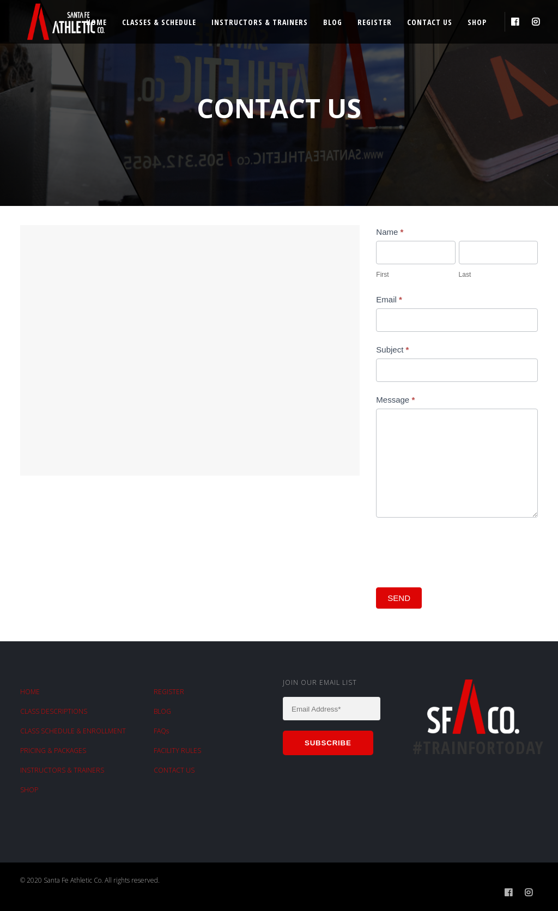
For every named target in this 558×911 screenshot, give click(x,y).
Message (395, 399)
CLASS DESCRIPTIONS (53, 711)
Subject (392, 349)
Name (389, 231)
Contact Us (429, 22)
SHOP (29, 789)
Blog (332, 22)
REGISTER (169, 691)
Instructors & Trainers (259, 22)
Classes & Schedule (159, 22)
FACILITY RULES (177, 750)
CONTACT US (174, 770)
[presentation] (459, 550)
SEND (398, 598)
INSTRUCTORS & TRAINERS (62, 770)
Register (374, 22)
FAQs (161, 731)
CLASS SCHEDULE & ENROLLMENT (73, 731)
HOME (30, 691)
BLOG (162, 711)
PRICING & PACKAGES (53, 750)
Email (389, 299)
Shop (477, 22)
